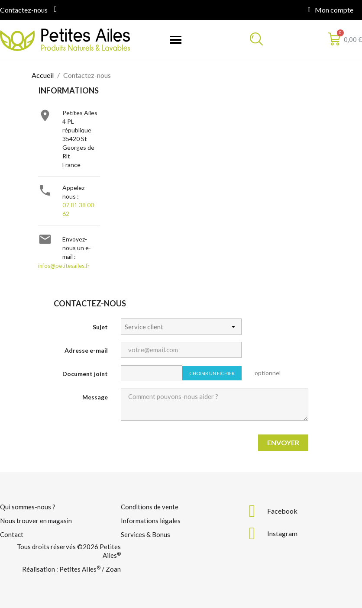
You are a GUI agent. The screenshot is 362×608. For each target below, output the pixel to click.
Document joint (85, 373)
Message (95, 397)
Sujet (100, 327)
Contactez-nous (24, 10)
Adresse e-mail (86, 350)
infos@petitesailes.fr (64, 265)
